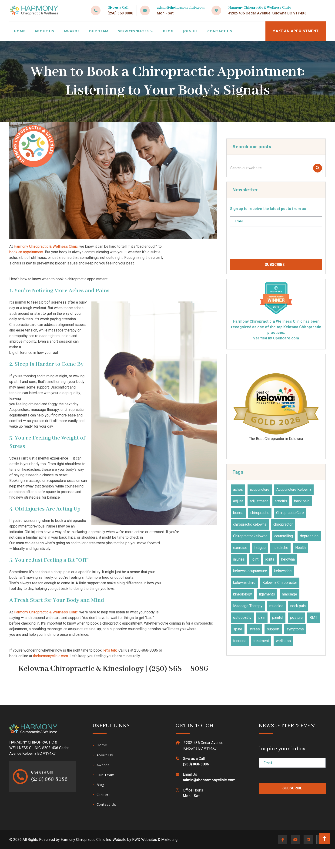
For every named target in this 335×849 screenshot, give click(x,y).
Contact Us (219, 31)
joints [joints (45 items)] (269, 559)
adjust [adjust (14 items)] (238, 501)
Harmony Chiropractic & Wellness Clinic (46, 246)
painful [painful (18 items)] (277, 617)
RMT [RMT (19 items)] (313, 617)
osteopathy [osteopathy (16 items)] (242, 617)
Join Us (190, 31)
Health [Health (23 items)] (300, 547)
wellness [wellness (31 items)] (283, 641)
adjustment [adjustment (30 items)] (259, 501)
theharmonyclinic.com (50, 656)
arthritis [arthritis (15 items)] (281, 501)
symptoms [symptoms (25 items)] (295, 629)
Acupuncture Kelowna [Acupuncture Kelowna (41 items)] (293, 489)
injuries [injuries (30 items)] (239, 559)
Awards (72, 31)
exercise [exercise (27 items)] (240, 547)
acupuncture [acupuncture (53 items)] (259, 489)
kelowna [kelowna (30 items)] (288, 559)
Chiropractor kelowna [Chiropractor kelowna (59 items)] (250, 536)
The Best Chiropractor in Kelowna (276, 406)
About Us (44, 31)
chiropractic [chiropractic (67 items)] (259, 513)
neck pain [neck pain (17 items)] (298, 606)
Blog (168, 31)
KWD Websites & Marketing (155, 839)
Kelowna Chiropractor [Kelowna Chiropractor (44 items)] (279, 582)
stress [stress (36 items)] (254, 629)
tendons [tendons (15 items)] (239, 641)
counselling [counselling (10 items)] (283, 536)
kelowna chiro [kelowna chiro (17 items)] (244, 582)
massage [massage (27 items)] (289, 594)
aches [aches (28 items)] (238, 489)
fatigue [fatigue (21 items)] (260, 547)
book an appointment (26, 252)
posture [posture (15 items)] (296, 617)
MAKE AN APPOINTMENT (295, 31)
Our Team (99, 31)
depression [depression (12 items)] (309, 536)
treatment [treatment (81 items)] (261, 641)
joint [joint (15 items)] (255, 559)
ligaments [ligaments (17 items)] (267, 594)
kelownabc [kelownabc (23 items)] (282, 571)
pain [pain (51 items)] (261, 617)
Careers (104, 794)
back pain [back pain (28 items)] (301, 501)
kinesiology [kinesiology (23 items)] (242, 594)
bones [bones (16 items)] (238, 513)
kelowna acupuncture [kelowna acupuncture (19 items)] (250, 571)
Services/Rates (136, 31)
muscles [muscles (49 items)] (276, 606)
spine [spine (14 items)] (237, 629)
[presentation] (265, 244)
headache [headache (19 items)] (280, 547)
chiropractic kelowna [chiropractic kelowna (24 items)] (249, 524)
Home (19, 31)
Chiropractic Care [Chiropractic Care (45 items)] (290, 513)
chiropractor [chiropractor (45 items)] (283, 524)
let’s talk (110, 650)
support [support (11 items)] (273, 629)
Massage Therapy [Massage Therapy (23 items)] (247, 606)
